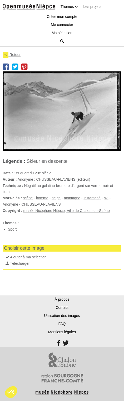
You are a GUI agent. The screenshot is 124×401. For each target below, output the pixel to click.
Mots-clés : (12, 198)
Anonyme (10, 204)
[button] (11, 392)
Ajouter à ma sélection (26, 257)
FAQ (62, 324)
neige (56, 198)
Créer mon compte (62, 16)
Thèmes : (11, 223)
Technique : (13, 186)
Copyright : (12, 211)
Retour (12, 55)
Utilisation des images (62, 316)
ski (106, 198)
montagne (72, 198)
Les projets (92, 6)
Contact (62, 307)
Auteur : (10, 179)
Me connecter (62, 25)
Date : (8, 173)
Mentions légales (62, 332)
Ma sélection (62, 33)
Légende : (14, 161)
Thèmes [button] (69, 6)
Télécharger (17, 263)
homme (42, 198)
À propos (61, 299)
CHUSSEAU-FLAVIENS (41, 204)
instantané (92, 198)
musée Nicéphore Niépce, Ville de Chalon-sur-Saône (66, 211)
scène (28, 198)
